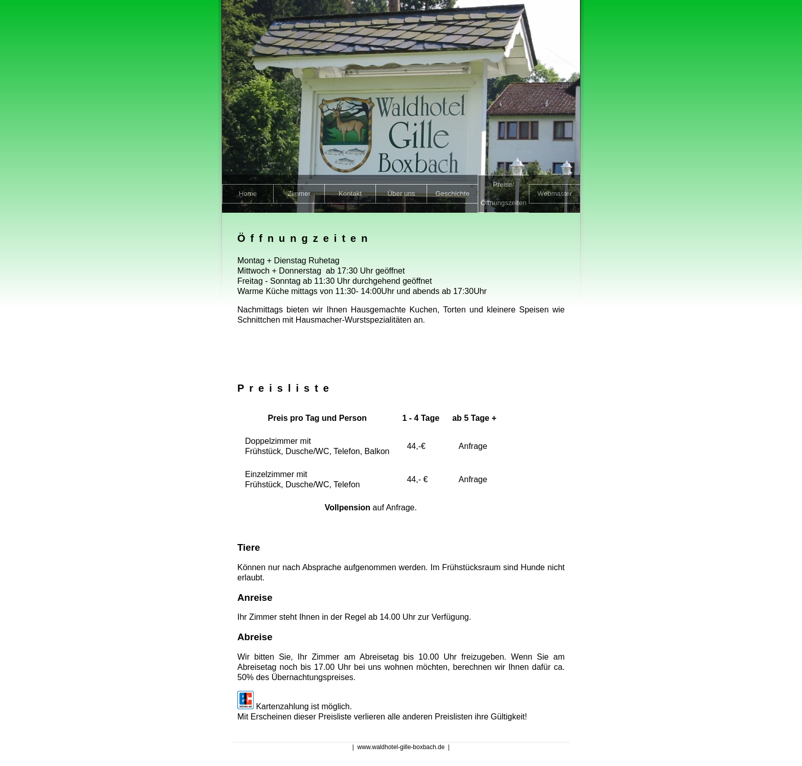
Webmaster (555, 193)
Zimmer (298, 193)
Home (248, 193)
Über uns (401, 193)
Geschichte (452, 193)
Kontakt (350, 193)
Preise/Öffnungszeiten (503, 194)
